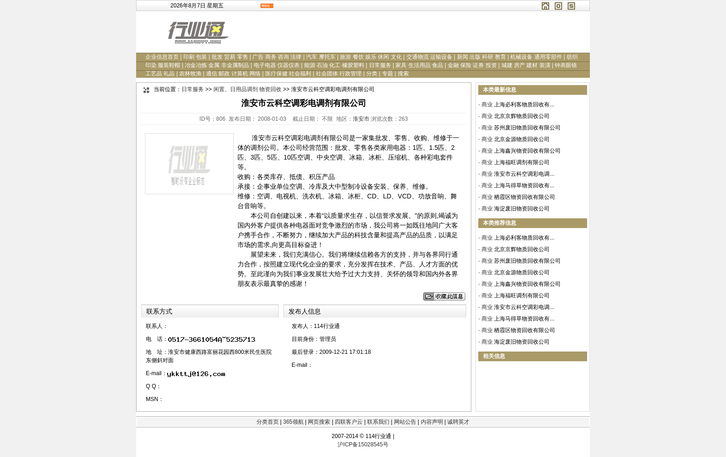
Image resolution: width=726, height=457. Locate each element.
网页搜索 (319, 422)
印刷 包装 (195, 57)
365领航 (293, 422)
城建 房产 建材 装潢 (526, 65)
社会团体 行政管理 (339, 73)
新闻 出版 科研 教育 (481, 57)
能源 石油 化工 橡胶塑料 (334, 65)
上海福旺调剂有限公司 (522, 162)
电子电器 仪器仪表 (277, 65)
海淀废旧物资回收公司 (522, 208)
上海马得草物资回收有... (524, 185)
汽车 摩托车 (320, 57)
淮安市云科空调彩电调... (524, 174)
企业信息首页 (162, 57)
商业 (487, 104)
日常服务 (380, 65)
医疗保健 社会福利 (288, 73)
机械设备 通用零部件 (536, 57)
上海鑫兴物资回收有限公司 (527, 151)
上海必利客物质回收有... (524, 104)
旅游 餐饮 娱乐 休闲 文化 (370, 57)
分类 (371, 73)
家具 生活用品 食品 (419, 65)
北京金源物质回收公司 (522, 139)
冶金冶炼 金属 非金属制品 (217, 65)
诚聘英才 (458, 422)
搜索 (403, 73)
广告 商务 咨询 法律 (276, 57)
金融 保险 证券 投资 (472, 65)
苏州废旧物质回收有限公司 (527, 127)
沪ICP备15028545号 (363, 444)
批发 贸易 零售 (230, 57)
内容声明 (432, 422)
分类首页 (268, 422)
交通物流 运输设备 (429, 57)
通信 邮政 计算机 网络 (233, 73)
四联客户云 (349, 422)
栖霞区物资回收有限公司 (524, 197)
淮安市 (361, 119)
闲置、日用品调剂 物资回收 (247, 89)
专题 (387, 73)
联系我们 (378, 422)
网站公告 (405, 422)
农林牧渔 (190, 73)
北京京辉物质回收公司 (522, 116)
